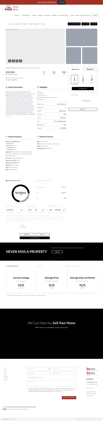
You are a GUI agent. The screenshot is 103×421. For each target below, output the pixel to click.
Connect (95, 15)
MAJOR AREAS (26, 15)
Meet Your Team (63, 15)
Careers (54, 15)
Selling (40, 15)
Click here (61, 2)
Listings (17, 15)
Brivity (9, 419)
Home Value (6, 378)
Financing (47, 15)
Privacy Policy (59, 391)
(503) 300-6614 (90, 388)
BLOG (72, 15)
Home (5, 368)
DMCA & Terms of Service (90, 419)
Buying (34, 15)
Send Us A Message (69, 397)
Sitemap (98, 419)
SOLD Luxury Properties (82, 15)
